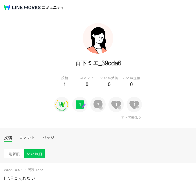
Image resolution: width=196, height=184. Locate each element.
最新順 (14, 153)
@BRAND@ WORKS (22, 7)
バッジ (48, 138)
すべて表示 (129, 117)
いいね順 (34, 153)
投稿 (8, 138)
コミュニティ (53, 7)
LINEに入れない (19, 178)
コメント (27, 138)
